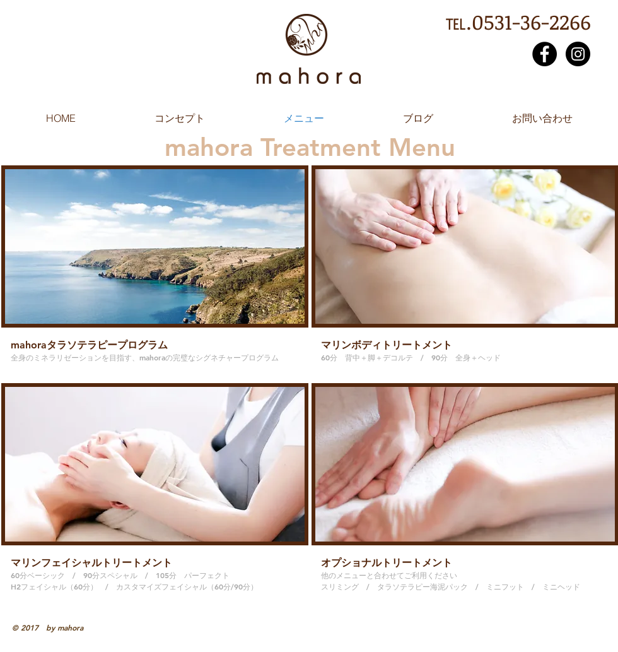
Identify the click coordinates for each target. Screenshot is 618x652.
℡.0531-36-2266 (518, 22)
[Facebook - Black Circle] (544, 54)
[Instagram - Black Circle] (578, 54)
